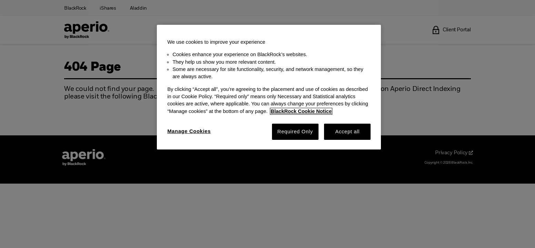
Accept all (347, 131)
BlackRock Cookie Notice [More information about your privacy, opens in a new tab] (301, 111)
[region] (269, 87)
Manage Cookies (189, 131)
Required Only (295, 131)
